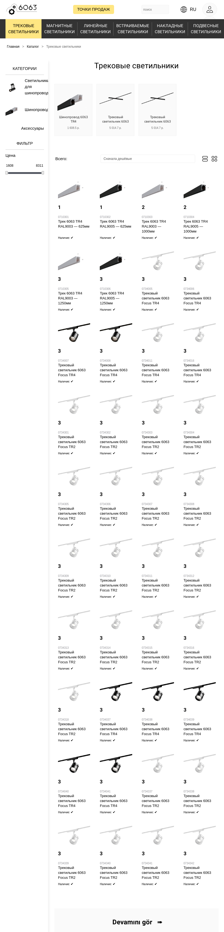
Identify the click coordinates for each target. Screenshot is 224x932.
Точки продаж (93, 9)
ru (193, 9)
